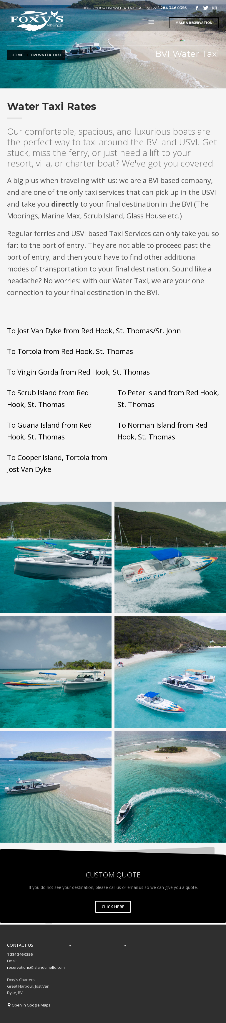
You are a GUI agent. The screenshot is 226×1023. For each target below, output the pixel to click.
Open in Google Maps (29, 1005)
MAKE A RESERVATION (193, 22)
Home (17, 54)
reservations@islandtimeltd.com (36, 967)
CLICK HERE (113, 907)
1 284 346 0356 (172, 8)
